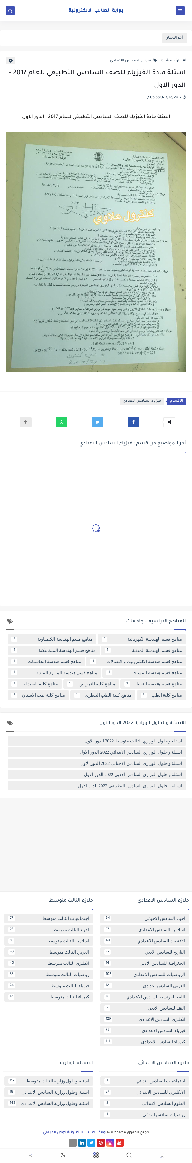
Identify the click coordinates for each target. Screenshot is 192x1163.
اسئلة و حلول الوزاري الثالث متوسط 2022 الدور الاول (133, 741)
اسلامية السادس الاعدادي (144, 929)
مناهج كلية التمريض (91, 684)
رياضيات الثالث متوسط (48, 974)
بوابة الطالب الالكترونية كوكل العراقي (74, 1133)
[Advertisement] (96, 847)
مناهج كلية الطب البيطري (103, 695)
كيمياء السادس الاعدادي (144, 1041)
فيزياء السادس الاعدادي (133, 61)
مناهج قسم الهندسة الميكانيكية (53, 650)
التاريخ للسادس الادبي (144, 952)
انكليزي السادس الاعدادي (144, 1019)
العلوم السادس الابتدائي (144, 1103)
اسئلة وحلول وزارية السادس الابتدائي (48, 1092)
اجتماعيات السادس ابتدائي (144, 1081)
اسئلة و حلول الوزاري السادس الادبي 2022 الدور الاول (133, 774)
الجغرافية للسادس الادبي (144, 963)
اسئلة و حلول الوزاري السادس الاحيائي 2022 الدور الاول (131, 763)
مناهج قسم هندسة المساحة (144, 672)
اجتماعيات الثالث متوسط (48, 918)
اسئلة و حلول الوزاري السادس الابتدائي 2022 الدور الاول (131, 752)
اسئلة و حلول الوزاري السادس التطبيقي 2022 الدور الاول (130, 785)
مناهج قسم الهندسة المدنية (143, 650)
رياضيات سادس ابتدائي (144, 1114)
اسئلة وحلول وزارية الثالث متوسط (48, 1081)
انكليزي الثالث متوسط (48, 963)
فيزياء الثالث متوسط (48, 985)
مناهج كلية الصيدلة (34, 684)
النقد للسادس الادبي (144, 1008)
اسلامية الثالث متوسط (48, 941)
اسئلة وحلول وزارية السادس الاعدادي (48, 1103)
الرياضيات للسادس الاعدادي (144, 974)
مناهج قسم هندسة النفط (153, 684)
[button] (133, 422)
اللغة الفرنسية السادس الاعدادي (144, 997)
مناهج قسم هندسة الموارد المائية (54, 672)
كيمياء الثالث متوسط (48, 997)
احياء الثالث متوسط (48, 929)
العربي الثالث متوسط (48, 952)
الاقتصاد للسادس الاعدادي (144, 941)
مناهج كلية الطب (161, 695)
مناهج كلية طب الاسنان (38, 695)
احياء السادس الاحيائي (144, 918)
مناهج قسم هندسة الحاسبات (46, 661)
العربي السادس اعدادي (144, 985)
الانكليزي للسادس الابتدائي (144, 1092)
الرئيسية (176, 61)
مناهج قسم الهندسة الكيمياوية (51, 639)
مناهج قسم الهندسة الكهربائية (142, 639)
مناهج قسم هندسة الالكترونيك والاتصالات (136, 661)
